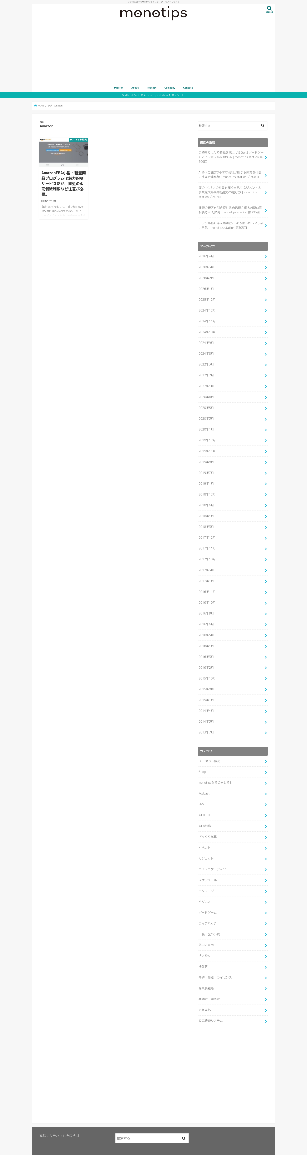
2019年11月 (206, 448)
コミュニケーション (212, 862)
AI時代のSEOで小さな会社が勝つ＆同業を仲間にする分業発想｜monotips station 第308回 (231, 174)
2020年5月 (206, 405)
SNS (201, 797)
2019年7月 (206, 469)
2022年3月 (206, 362)
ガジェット (205, 851)
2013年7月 (206, 726)
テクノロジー (207, 883)
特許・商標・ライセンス (214, 969)
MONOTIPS (143, 1149)
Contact (188, 87)
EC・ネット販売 (209, 755)
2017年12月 (206, 533)
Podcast (152, 87)
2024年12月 (206, 308)
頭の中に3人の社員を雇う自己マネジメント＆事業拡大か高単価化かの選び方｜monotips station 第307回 (230, 191)
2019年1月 (206, 480)
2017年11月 (206, 544)
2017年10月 (206, 555)
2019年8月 (206, 458)
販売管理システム (210, 1012)
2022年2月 (206, 373)
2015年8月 (206, 683)
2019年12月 (206, 437)
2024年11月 (206, 319)
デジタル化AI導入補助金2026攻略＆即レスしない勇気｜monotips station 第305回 (230, 224)
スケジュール (207, 872)
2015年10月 (206, 673)
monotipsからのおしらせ (215, 776)
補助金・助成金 (209, 990)
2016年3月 (206, 651)
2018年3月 (206, 523)
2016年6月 (206, 619)
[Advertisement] (153, 53)
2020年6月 (206, 394)
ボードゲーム (207, 904)
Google (203, 765)
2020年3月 (206, 415)
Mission (119, 87)
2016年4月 (206, 640)
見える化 (204, 1001)
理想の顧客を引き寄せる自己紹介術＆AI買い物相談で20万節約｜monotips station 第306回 (229, 209)
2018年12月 (206, 490)
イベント (204, 840)
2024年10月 (206, 330)
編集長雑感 (205, 979)
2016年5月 (206, 630)
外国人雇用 (205, 937)
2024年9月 (206, 341)
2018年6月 (206, 501)
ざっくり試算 (207, 829)
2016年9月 (206, 608)
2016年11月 (206, 587)
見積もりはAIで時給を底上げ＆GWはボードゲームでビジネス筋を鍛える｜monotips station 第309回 (230, 156)
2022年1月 (206, 383)
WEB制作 (204, 819)
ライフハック (207, 915)
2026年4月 (206, 255)
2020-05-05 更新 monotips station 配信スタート (155, 95)
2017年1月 (206, 576)
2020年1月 (206, 426)
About (135, 87)
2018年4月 (206, 512)
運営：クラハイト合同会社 (59, 1126)
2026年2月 (206, 276)
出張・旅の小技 (209, 926)
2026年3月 (206, 266)
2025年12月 (206, 298)
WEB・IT (204, 808)
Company (170, 87)
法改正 (202, 958)
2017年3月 (206, 565)
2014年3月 (206, 715)
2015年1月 (206, 694)
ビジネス (204, 894)
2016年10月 (206, 598)
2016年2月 (206, 662)
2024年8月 (206, 351)
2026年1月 (206, 287)
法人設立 (204, 947)
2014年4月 (206, 705)
